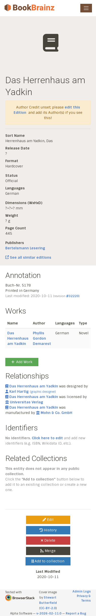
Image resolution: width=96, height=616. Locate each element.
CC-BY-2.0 (48, 608)
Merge (47, 550)
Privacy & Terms (84, 598)
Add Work (21, 362)
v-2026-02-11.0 (48, 613)
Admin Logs (82, 591)
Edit (48, 519)
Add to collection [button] (48, 561)
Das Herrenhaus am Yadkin (18, 338)
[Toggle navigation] (86, 8)
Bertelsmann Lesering (25, 248)
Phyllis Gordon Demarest (42, 338)
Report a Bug (76, 613)
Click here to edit (47, 438)
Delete (48, 540)
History (48, 530)
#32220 (72, 296)
